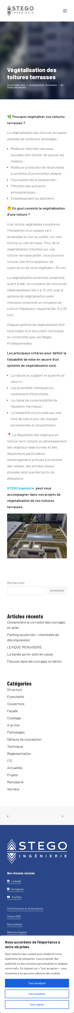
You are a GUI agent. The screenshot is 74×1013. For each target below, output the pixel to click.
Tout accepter (37, 983)
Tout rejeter (37, 1004)
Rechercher (16, 582)
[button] (65, 11)
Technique (52, 85)
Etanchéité (39, 85)
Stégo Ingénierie (17, 87)
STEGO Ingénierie (20, 488)
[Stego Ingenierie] (20, 10)
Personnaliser (37, 993)
